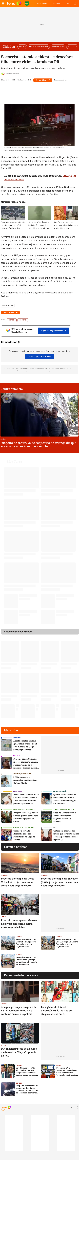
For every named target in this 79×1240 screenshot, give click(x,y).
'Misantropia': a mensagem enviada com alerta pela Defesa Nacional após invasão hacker (67, 1071)
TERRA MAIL (56, 3)
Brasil (58, 1065)
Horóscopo (17, 791)
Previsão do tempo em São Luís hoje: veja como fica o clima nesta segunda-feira (67, 943)
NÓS (54, 828)
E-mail (68, 3)
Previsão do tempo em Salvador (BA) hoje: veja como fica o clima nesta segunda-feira (59, 882)
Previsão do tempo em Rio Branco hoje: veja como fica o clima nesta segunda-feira (26, 961)
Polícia (3, 439)
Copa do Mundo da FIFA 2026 (26, 3)
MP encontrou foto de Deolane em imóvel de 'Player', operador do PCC (19, 1052)
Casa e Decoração (60, 791)
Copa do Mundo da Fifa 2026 (24, 809)
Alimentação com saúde (22, 774)
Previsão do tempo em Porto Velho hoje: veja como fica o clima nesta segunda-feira (17, 882)
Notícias (23, 320)
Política (19, 1065)
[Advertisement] (60, 961)
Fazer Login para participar (39, 357)
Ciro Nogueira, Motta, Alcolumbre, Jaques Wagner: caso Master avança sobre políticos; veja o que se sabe (26, 1071)
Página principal (14, 3)
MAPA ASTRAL (42, 3)
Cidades (12, 320)
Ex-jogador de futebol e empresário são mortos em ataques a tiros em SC (56, 1010)
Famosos (16, 756)
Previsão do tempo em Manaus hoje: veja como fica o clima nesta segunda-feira (19, 924)
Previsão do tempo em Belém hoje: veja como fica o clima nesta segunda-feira (26, 943)
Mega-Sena (17, 738)
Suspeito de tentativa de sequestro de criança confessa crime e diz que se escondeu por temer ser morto (27, 1089)
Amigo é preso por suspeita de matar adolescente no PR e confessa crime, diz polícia (19, 1010)
